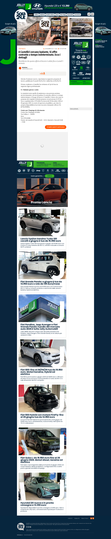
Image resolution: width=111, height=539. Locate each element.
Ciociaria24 (77, 14)
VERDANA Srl (20, 535)
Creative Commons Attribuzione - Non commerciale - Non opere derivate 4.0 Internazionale (49, 524)
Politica (36, 14)
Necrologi (62, 14)
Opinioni (42, 14)
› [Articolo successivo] (65, 192)
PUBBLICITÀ (76, 518)
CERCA (49, 176)
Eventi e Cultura (50, 14)
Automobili (70, 14)
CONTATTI (70, 518)
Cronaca (31, 14)
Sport (57, 14)
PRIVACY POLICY (84, 518)
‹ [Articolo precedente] (19, 192)
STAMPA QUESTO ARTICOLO (56, 127)
